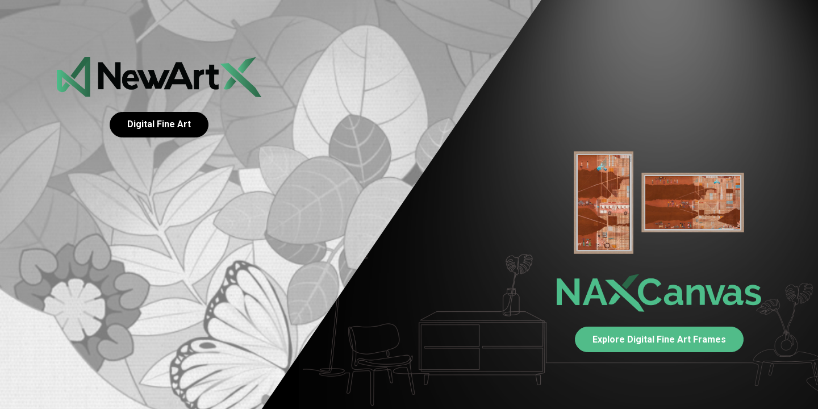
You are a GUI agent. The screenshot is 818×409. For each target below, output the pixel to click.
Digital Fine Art (159, 124)
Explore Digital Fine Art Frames (659, 339)
